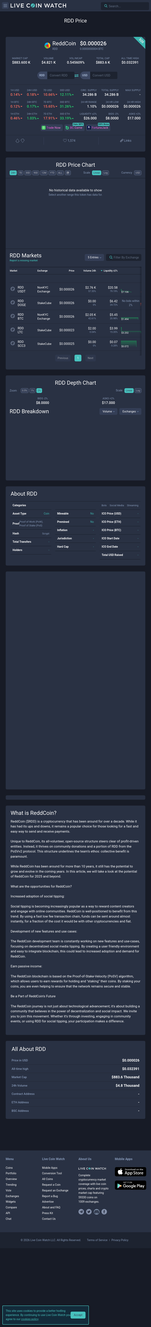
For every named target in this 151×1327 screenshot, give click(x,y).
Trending (11, 1184)
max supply (133, 90)
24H (13, 172)
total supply (110, 90)
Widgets (11, 1201)
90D (36, 172)
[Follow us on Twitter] (89, 1212)
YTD (52, 172)
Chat (8, 1218)
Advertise (48, 1201)
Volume (107, 411)
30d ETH (65, 113)
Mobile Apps (49, 1167)
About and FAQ (51, 1207)
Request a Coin (51, 1184)
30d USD (65, 90)
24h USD (32, 90)
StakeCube (44, 303)
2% (39, 390)
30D (28, 172)
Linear (96, 172)
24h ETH (32, 113)
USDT (22, 291)
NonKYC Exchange (43, 289)
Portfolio (11, 1173)
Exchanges (129, 411)
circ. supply (89, 90)
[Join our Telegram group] (81, 1212)
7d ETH (47, 113)
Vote (8, 1190)
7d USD (47, 90)
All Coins (47, 1179)
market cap (20, 58)
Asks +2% (135, 113)
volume (49, 58)
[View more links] (125, 141)
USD (137, 172)
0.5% (24, 390)
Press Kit (47, 1213)
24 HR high (134, 102)
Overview (11, 1179)
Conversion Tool (52, 1173)
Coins (9, 1167)
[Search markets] (109, 257)
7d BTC (47, 102)
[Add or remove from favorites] (71, 141)
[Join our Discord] (96, 1212)
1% (32, 390)
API (8, 1213)
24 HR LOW (112, 102)
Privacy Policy (119, 1240)
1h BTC (14, 102)
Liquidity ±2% (88, 113)
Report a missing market (24, 260)
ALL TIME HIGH (130, 58)
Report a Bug (50, 1196)
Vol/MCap (75, 58)
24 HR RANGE (89, 102)
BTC (21, 318)
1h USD (14, 90)
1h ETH (14, 113)
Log (106, 172)
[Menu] (5, 5)
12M (43, 172)
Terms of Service (97, 1240)
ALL (60, 172)
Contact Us (49, 1218)
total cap (103, 58)
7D (20, 172)
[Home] (93, 1168)
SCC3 (21, 346)
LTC (20, 332)
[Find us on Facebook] (104, 1212)
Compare (11, 1207)
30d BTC (65, 102)
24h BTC (32, 102)
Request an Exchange (55, 1190)
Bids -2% (114, 113)
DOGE (22, 305)
